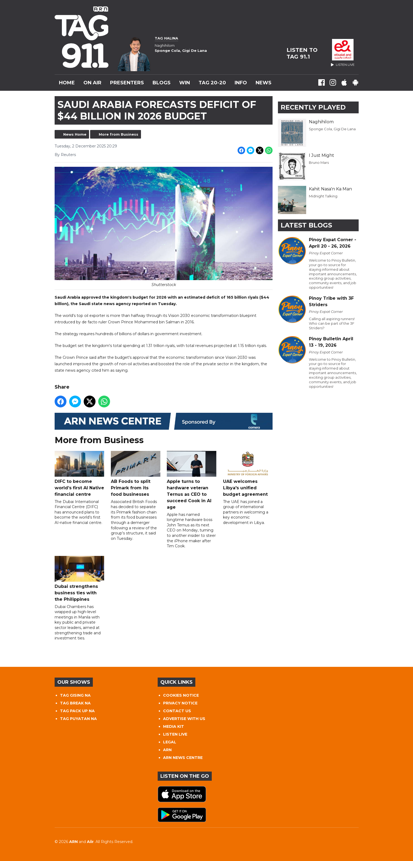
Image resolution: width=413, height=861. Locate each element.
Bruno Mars (319, 162)
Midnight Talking (323, 196)
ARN (167, 749)
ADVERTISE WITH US (184, 718)
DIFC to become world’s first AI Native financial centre (79, 474)
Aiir (90, 841)
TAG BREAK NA (75, 703)
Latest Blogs (306, 225)
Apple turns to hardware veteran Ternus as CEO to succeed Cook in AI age (191, 480)
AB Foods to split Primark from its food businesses (135, 474)
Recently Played (313, 107)
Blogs (162, 83)
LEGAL (169, 742)
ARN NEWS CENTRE (183, 757)
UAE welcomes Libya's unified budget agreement (247, 474)
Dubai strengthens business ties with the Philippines (79, 579)
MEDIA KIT (173, 726)
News (263, 83)
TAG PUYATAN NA (78, 718)
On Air (92, 83)
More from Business (118, 134)
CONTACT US (177, 710)
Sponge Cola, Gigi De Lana (332, 129)
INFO (241, 83)
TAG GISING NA (75, 695)
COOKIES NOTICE (181, 695)
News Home (74, 134)
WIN (184, 83)
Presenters (127, 83)
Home (67, 83)
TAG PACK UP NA (77, 710)
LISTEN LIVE (175, 734)
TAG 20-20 (212, 83)
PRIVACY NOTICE (180, 703)
